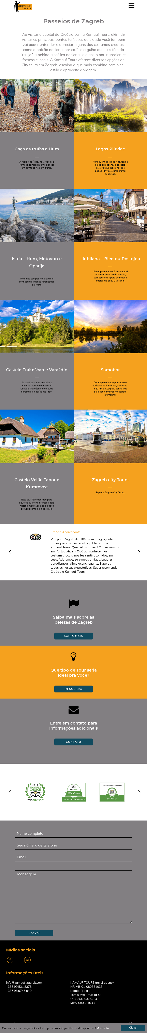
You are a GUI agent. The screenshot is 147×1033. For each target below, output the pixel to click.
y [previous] (9, 552)
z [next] (138, 552)
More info (103, 1028)
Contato (73, 742)
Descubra (73, 689)
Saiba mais (73, 636)
